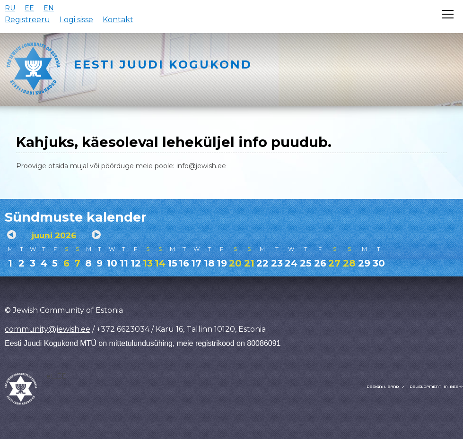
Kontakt (118, 19)
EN (49, 8)
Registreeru (27, 19)
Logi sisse (76, 19)
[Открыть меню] (447, 14)
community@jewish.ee (47, 329)
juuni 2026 (54, 235)
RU (10, 8)
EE (29, 8)
